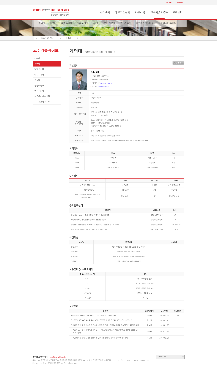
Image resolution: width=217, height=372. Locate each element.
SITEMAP (179, 3)
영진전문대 (125, 23)
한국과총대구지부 (167, 23)
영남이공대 (109, 23)
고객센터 (177, 12)
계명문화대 (66, 23)
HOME (169, 3)
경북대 (41, 23)
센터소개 (105, 12)
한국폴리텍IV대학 (145, 23)
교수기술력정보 (159, 12)
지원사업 (140, 12)
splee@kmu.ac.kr (105, 86)
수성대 (96, 23)
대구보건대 (82, 23)
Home (35, 38)
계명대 (53, 23)
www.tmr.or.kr (106, 83)
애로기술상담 (122, 12)
